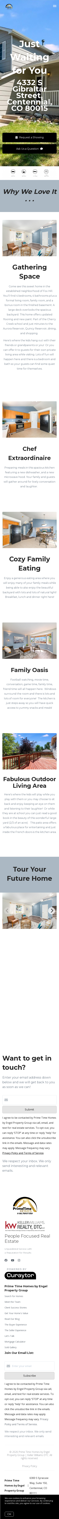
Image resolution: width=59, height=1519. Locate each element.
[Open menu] (54, 6)
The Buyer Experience (16, 1324)
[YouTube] (12, 1260)
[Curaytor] (20, 1278)
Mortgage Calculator (15, 1341)
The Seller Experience (15, 1330)
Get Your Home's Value (16, 1313)
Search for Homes (14, 1296)
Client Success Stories (16, 1307)
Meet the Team (12, 1301)
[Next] (51, 910)
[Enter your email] (32, 1366)
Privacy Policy (29, 1466)
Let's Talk (9, 1335)
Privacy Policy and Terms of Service (23, 1153)
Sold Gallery (11, 1347)
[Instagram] (19, 1260)
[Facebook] (6, 1260)
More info (9, 1505)
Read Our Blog (12, 1318)
